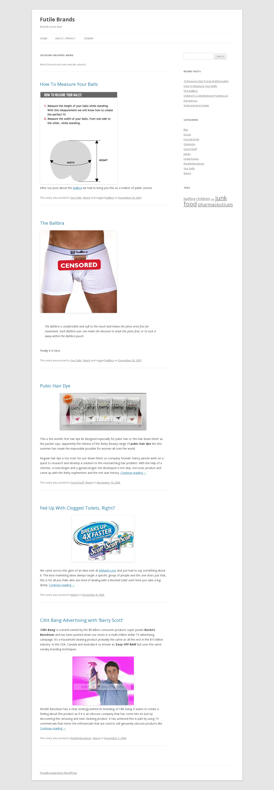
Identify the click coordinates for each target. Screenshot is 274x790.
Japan (187, 154)
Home (43, 38)
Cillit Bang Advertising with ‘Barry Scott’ (81, 620)
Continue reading (133, 473)
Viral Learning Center (196, 105)
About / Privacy (65, 38)
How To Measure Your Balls (69, 84)
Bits (186, 129)
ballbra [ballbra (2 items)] (190, 198)
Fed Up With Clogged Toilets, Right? (77, 508)
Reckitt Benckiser (81, 738)
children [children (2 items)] (203, 198)
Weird (86, 197)
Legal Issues (191, 159)
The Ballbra (52, 223)
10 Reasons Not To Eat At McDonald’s (206, 81)
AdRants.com (107, 570)
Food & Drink (191, 139)
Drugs (187, 134)
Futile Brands (57, 19)
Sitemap (89, 38)
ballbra (109, 197)
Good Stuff (77, 482)
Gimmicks (189, 144)
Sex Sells (76, 197)
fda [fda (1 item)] (212, 199)
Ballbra (77, 188)
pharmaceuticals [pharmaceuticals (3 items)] (215, 204)
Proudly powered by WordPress (58, 773)
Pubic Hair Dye (55, 386)
